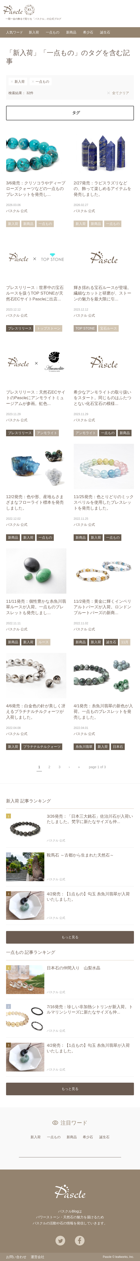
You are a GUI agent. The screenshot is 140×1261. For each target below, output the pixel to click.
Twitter (60, 1241)
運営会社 (37, 1257)
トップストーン (49, 328)
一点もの (52, 32)
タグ (76, 113)
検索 (131, 19)
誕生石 (105, 32)
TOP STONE (85, 328)
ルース (44, 642)
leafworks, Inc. (124, 1257)
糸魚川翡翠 (84, 747)
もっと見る (70, 937)
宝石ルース (108, 328)
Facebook (80, 1241)
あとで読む (61, 211)
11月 (125, 642)
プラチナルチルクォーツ (42, 747)
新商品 (71, 32)
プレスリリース (20, 328)
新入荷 (34, 32)
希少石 (88, 32)
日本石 (118, 747)
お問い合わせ (16, 1257)
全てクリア (120, 93)
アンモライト (47, 433)
